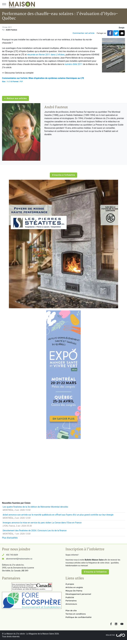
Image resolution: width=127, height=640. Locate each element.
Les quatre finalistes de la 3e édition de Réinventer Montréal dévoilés (35, 507)
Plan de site (71, 610)
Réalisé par (110, 635)
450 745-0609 (12, 555)
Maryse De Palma (74, 591)
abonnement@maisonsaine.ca (19, 559)
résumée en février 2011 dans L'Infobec (46, 54)
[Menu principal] (4, 4)
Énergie (121, 28)
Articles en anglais (74, 587)
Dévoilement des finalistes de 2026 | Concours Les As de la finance (34, 530)
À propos (70, 584)
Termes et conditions (76, 614)
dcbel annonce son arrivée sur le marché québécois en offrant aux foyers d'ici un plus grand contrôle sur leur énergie (58, 514)
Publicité (70, 597)
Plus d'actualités (10, 537)
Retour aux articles (15, 98)
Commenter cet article (83, 33)
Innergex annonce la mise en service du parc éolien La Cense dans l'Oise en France (42, 522)
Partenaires (71, 600)
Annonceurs (71, 604)
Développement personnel (78, 594)
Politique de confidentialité (78, 617)
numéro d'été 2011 (73, 64)
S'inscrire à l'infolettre (63, 175)
